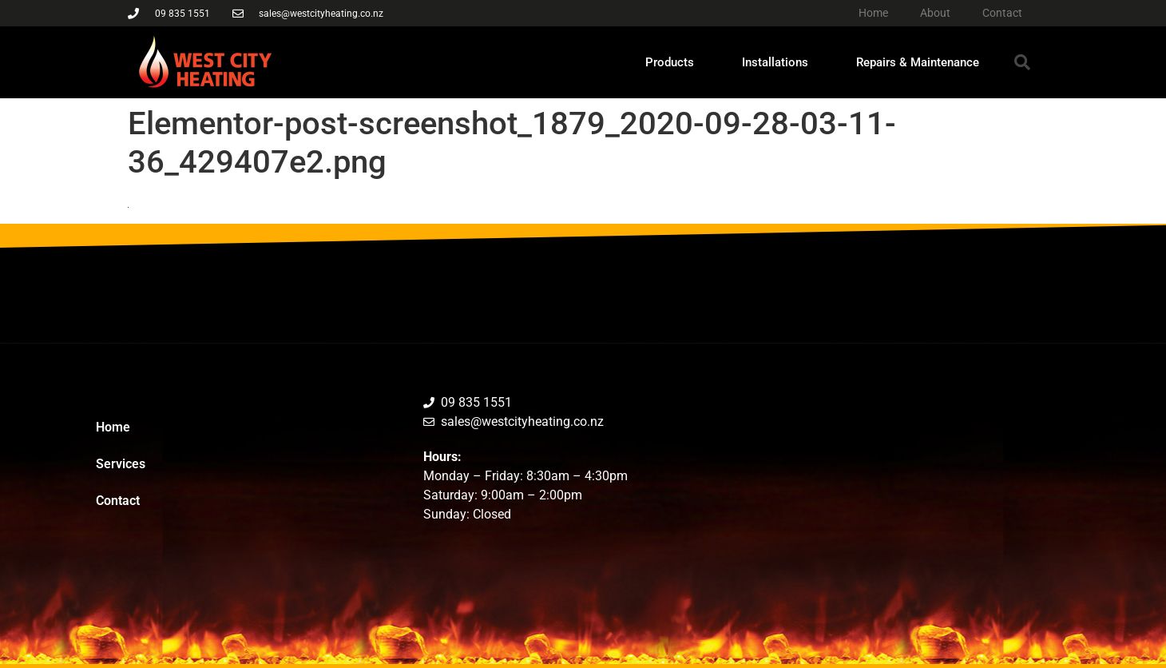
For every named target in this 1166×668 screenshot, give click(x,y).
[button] (1022, 62)
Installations (775, 62)
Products (669, 62)
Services (120, 463)
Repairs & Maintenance (917, 62)
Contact (1002, 12)
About (935, 12)
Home (873, 12)
